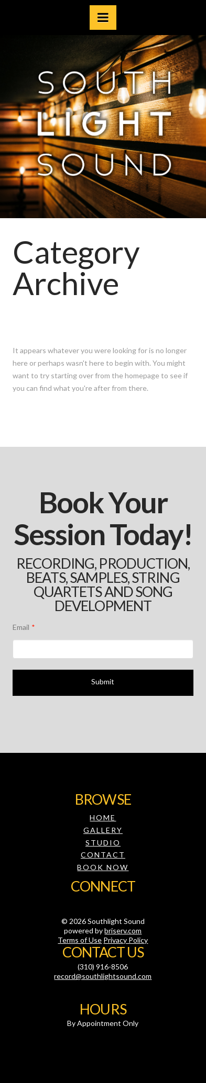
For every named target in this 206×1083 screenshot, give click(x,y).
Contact (103, 854)
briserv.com (123, 930)
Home (103, 817)
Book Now (102, 867)
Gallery (103, 830)
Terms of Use (80, 939)
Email (24, 627)
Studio (103, 842)
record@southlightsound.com (102, 976)
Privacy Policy (125, 939)
